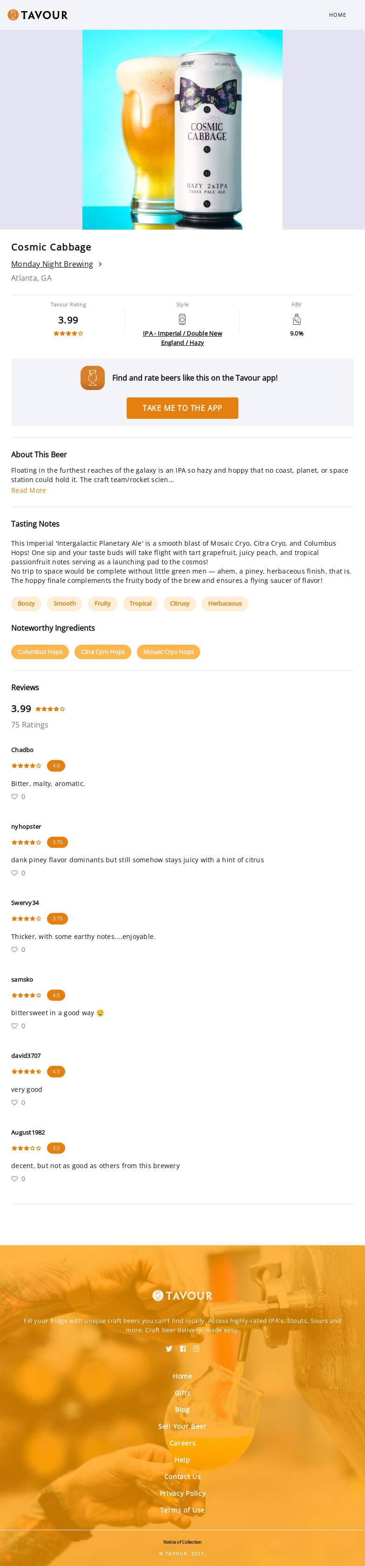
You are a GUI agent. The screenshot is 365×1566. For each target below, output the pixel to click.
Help (182, 1459)
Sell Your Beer (182, 1426)
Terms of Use (182, 1510)
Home (337, 14)
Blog (182, 1409)
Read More (28, 490)
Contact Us (182, 1476)
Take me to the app (182, 408)
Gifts (183, 1392)
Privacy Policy (183, 1493)
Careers (182, 1443)
